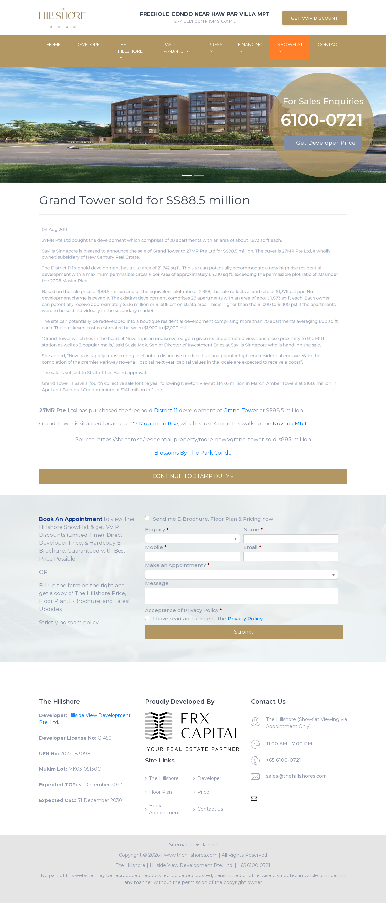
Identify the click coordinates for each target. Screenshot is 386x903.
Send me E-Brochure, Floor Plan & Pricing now (213, 519)
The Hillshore (130, 51)
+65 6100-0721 (283, 760)
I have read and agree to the (208, 618)
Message (157, 583)
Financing (250, 47)
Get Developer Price (326, 143)
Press (215, 47)
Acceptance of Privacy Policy (183, 610)
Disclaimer (205, 845)
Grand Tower (240, 410)
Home (54, 44)
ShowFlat (290, 47)
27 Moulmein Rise (154, 424)
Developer (89, 44)
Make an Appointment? (177, 565)
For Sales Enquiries (323, 101)
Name (253, 529)
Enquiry (157, 529)
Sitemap (179, 845)
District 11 (166, 410)
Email (252, 547)
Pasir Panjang (176, 48)
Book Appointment (164, 809)
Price (203, 792)
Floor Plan (160, 792)
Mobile (156, 547)
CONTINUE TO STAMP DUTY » (193, 476)
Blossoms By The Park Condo (193, 453)
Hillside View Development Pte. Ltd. (191, 865)
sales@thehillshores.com (296, 776)
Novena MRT (290, 424)
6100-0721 (322, 120)
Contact (328, 44)
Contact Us (210, 809)
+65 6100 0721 (254, 865)
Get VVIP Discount (314, 18)
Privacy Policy (245, 618)
